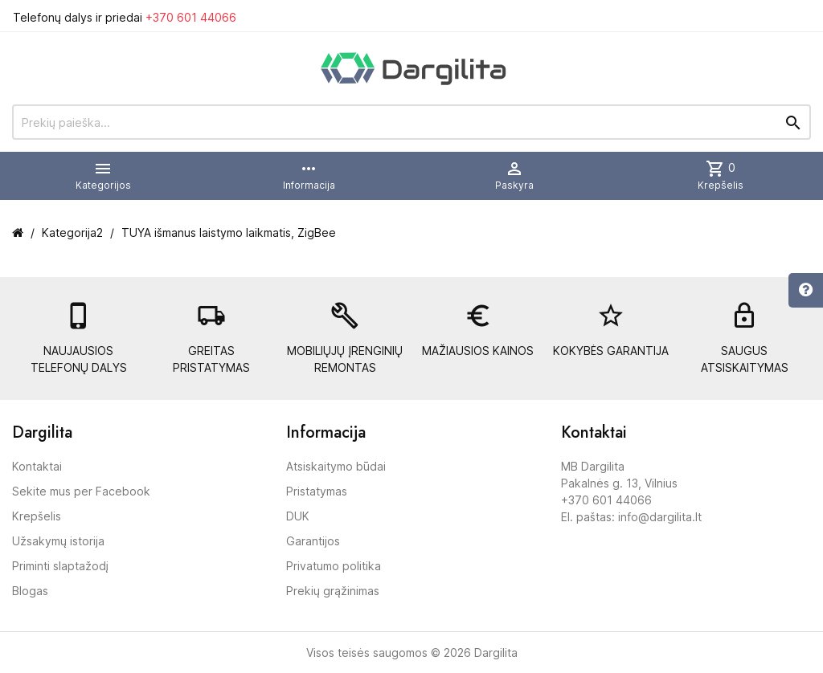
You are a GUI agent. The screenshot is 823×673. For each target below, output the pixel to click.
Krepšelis (36, 516)
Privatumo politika (333, 566)
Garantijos (313, 541)
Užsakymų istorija (58, 541)
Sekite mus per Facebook (81, 491)
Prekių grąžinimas (332, 591)
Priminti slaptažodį (60, 566)
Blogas (30, 591)
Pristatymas (316, 491)
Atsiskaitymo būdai (336, 466)
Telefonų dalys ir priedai (124, 17)
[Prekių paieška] (411, 122)
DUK (297, 516)
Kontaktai (37, 466)
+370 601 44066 (190, 17)
